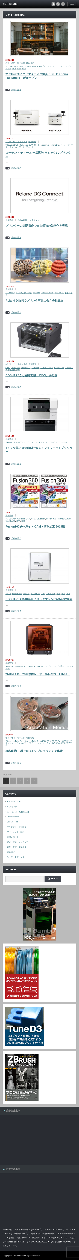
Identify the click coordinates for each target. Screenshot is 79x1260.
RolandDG (18, 66)
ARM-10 (9, 666)
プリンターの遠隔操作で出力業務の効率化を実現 (36, 225)
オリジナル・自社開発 (16, 827)
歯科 (68, 593)
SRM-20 (50, 741)
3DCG (16, 145)
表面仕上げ (10, 370)
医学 (58, 593)
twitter (58, 4)
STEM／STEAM (31, 66)
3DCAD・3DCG (14, 802)
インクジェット (34, 220)
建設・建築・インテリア (17, 842)
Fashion (8, 442)
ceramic (45, 145)
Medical (26, 593)
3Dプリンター (35, 145)
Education (41, 519)
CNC (7, 367)
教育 (24, 68)
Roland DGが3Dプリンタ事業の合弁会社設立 (34, 300)
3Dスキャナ (12, 807)
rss (53, 4)
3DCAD (8, 145)
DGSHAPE (15, 367)
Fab (11, 66)
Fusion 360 (51, 519)
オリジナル (43, 442)
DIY (6, 66)
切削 (69, 519)
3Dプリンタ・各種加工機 (16, 142)
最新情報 (30, 63)
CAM (28, 519)
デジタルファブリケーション (29, 743)
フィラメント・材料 (15, 832)
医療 (63, 593)
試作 (18, 370)
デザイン (53, 442)
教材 (19, 68)
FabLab (23, 741)
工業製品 (69, 367)
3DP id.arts (19, 1256)
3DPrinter (24, 145)
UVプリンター (45, 66)
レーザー (35, 367)
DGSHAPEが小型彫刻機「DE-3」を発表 (31, 375)
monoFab (28, 666)
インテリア (58, 66)
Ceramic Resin (47, 293)
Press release (13, 817)
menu (71, 4)
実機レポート (13, 837)
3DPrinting (9, 293)
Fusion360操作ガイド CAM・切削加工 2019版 (35, 526)
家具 (14, 68)
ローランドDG (46, 367)
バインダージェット (25, 147)
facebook (63, 4)
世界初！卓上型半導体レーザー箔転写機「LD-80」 (37, 674)
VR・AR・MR (13, 822)
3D (6, 519)
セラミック (65, 145)
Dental (8, 593)
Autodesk (21, 519)
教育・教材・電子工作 (15, 63)
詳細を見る (16, 90)
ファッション (64, 442)
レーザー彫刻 (58, 666)
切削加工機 (59, 367)
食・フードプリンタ (15, 857)
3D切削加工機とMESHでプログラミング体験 (34, 750)
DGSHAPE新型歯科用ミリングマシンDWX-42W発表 (38, 599)
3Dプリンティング (24, 293)
